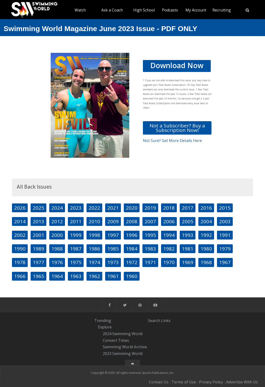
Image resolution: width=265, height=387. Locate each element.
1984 (131, 248)
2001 (38, 235)
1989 (38, 248)
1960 (131, 276)
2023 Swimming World (122, 353)
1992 (206, 235)
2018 (169, 207)
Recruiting (221, 10)
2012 (57, 221)
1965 (38, 276)
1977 (38, 262)
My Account (195, 10)
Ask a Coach (112, 10)
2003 (225, 221)
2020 (131, 207)
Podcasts (170, 10)
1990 (20, 248)
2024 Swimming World (122, 333)
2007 (150, 221)
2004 (206, 221)
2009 (113, 221)
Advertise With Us (242, 382)
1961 (113, 276)
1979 (225, 248)
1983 (150, 248)
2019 (150, 207)
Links (166, 320)
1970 (169, 262)
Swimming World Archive (125, 347)
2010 (94, 221)
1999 (75, 235)
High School (144, 10)
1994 (169, 235)
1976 (57, 262)
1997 (113, 235)
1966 (20, 276)
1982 (169, 248)
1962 (94, 276)
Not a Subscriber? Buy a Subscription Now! (177, 127)
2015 (225, 207)
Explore (105, 327)
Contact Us (158, 382)
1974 (94, 262)
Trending (102, 320)
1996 (131, 235)
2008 (131, 221)
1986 (94, 248)
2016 (206, 207)
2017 (187, 207)
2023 (75, 207)
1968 (206, 262)
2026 (20, 207)
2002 (20, 235)
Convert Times (116, 340)
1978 (20, 262)
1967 (225, 262)
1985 (113, 248)
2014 (20, 221)
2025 (38, 207)
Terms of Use (184, 382)
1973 (113, 262)
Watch (80, 10)
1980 (206, 248)
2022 (94, 207)
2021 (113, 207)
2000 (57, 235)
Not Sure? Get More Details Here (172, 140)
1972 (131, 262)
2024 (57, 207)
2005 (187, 221)
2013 (38, 221)
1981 (187, 248)
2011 (75, 221)
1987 (75, 248)
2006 (169, 221)
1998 (94, 235)
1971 (150, 262)
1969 (187, 262)
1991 (225, 235)
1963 (75, 276)
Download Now (176, 65)
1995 (150, 235)
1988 (57, 248)
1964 (57, 276)
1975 (75, 262)
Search (154, 320)
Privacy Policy (211, 382)
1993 (187, 235)
